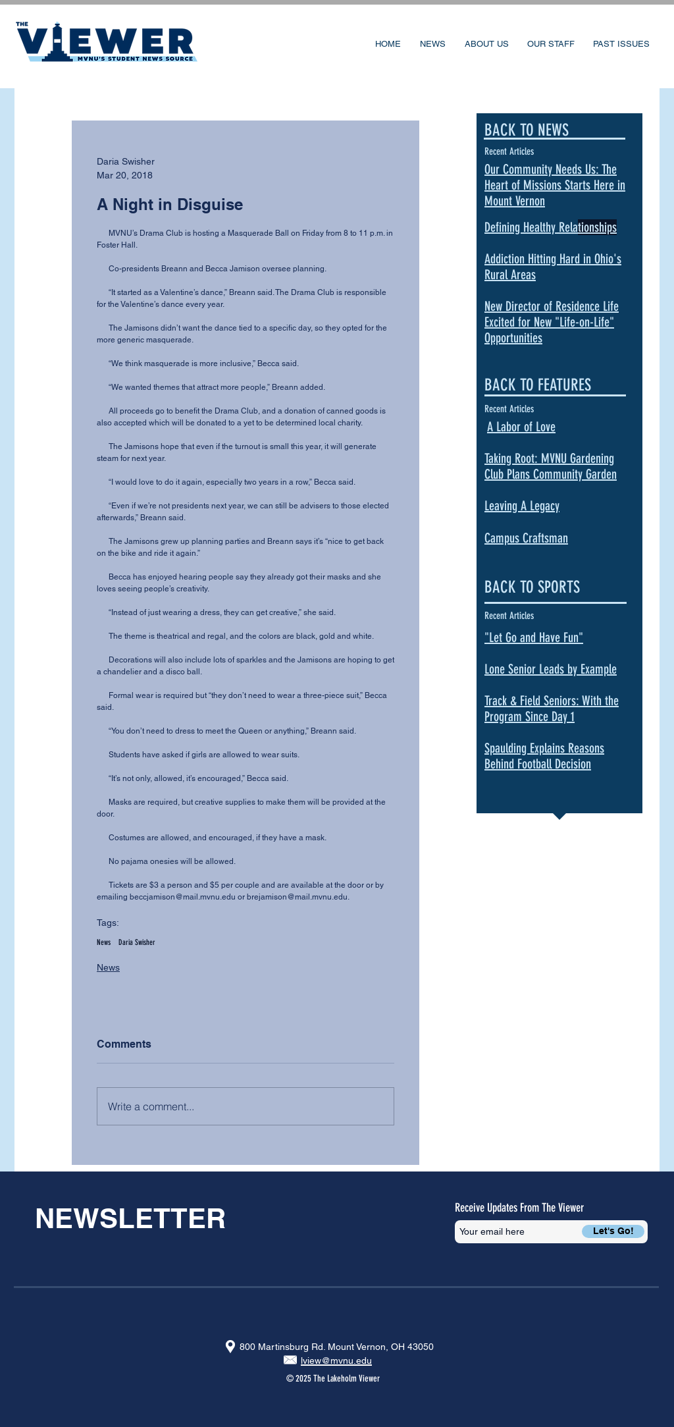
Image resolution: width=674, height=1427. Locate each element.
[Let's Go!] (613, 1231)
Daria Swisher (136, 942)
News (104, 942)
